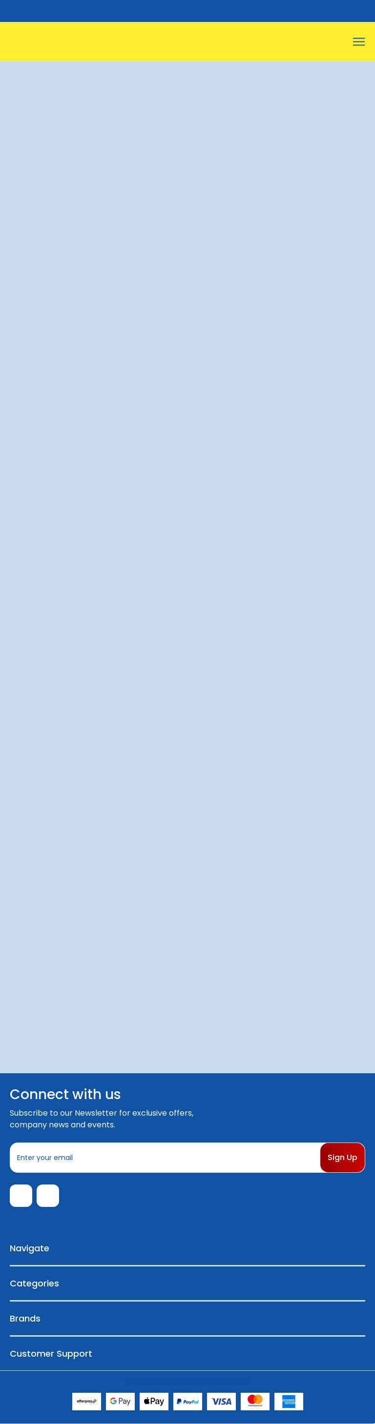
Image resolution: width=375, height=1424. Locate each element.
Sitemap (238, 1381)
